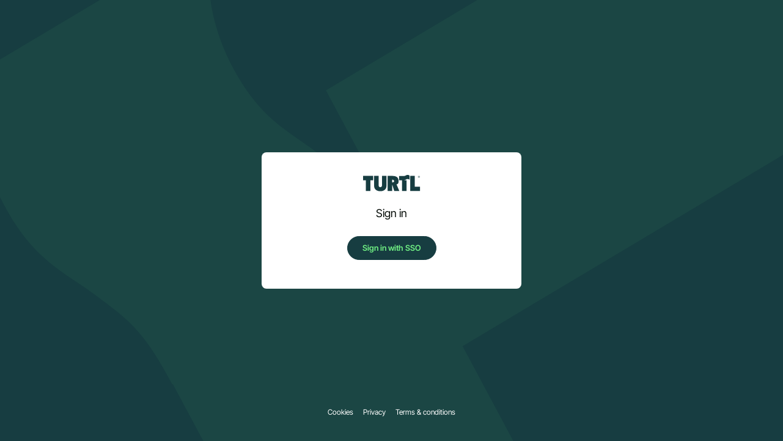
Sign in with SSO (391, 248)
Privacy (374, 412)
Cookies (340, 412)
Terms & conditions (425, 412)
